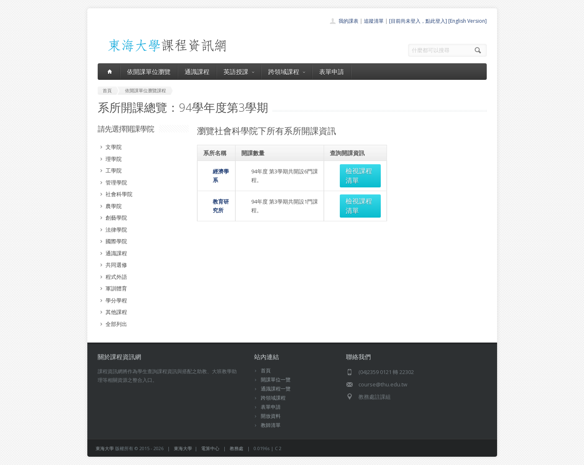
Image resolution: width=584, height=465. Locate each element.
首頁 (266, 370)
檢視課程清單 (357, 170)
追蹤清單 (374, 20)
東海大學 (105, 448)
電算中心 (210, 448)
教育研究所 (216, 191)
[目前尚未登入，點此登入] (418, 20)
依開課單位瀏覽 (149, 71)
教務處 (236, 448)
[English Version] (467, 20)
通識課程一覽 (276, 388)
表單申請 (331, 71)
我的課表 (348, 20)
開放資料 (271, 415)
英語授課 (239, 71)
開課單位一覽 (276, 379)
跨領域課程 (286, 71)
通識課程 (197, 71)
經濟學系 (214, 171)
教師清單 (271, 425)
